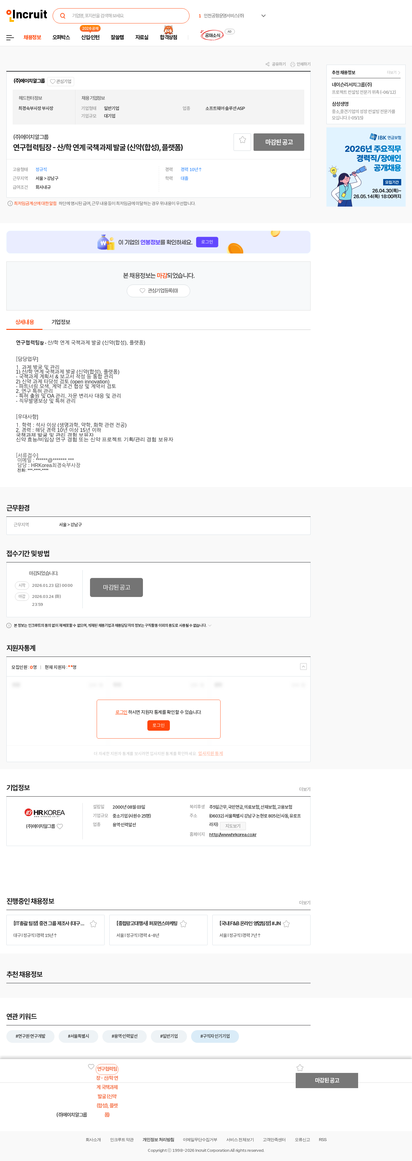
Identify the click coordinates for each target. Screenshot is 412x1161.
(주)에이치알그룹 (29, 81)
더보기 (305, 789)
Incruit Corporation (212, 1150)
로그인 (121, 712)
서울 (63, 525)
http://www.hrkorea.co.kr (232, 834)
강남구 (76, 525)
